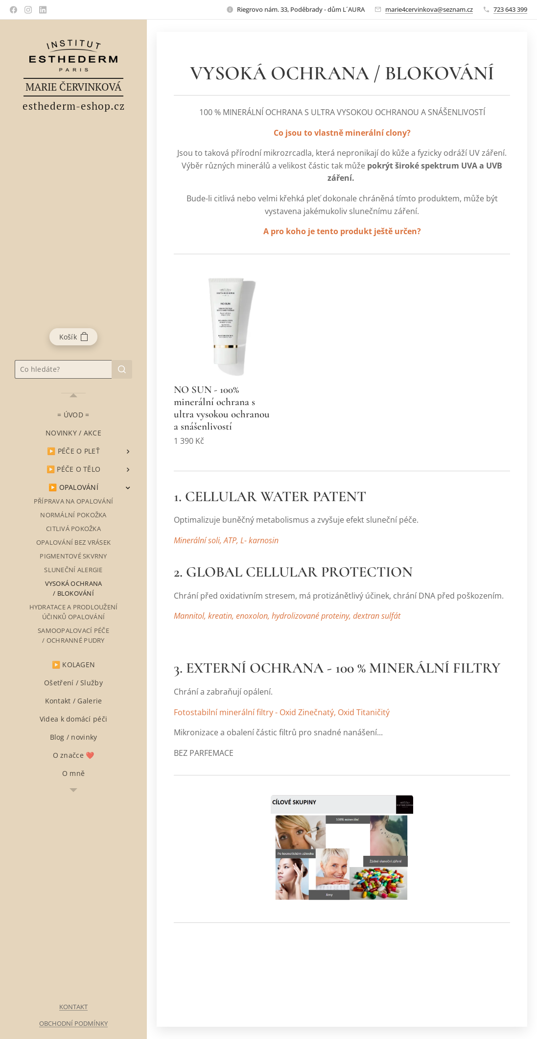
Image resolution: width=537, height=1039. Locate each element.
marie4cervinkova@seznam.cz (429, 9)
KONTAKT (73, 1006)
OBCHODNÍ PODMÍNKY (73, 1023)
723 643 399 (510, 9)
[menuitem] (73, 414)
